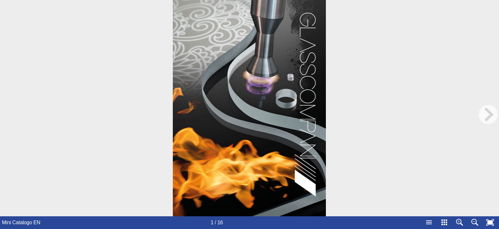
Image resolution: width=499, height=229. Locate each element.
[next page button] (488, 114)
